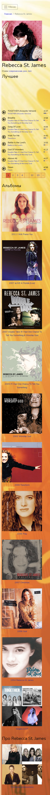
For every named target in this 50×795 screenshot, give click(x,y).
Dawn (10, 170)
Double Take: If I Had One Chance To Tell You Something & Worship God (23, 121)
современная (15, 71)
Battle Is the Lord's (15, 145)
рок (25, 71)
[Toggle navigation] (10, 7)
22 (32, 175)
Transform (12, 138)
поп (29, 71)
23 (38, 175)
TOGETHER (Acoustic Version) (19, 113)
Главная (8, 13)
